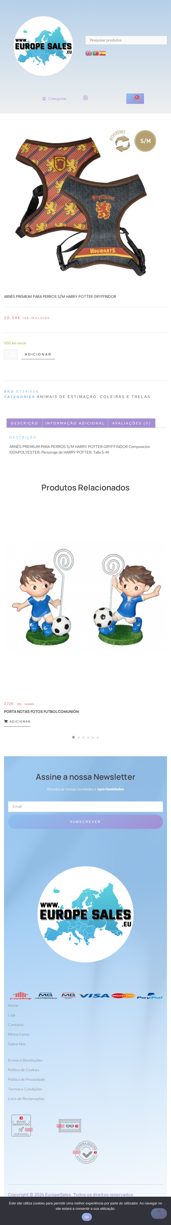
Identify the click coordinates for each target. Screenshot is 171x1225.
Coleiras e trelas (125, 396)
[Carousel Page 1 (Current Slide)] (73, 737)
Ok (86, 1217)
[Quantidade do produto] (11, 354)
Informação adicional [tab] (75, 423)
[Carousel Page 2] (78, 737)
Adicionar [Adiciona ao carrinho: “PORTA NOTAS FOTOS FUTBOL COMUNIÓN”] (17, 721)
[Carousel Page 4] (88, 737)
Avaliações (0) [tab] (131, 423)
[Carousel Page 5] (93, 737)
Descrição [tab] (24, 423)
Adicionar (38, 354)
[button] (54, 98)
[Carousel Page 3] (83, 737)
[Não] (159, 1213)
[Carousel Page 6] (98, 737)
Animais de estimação (67, 396)
